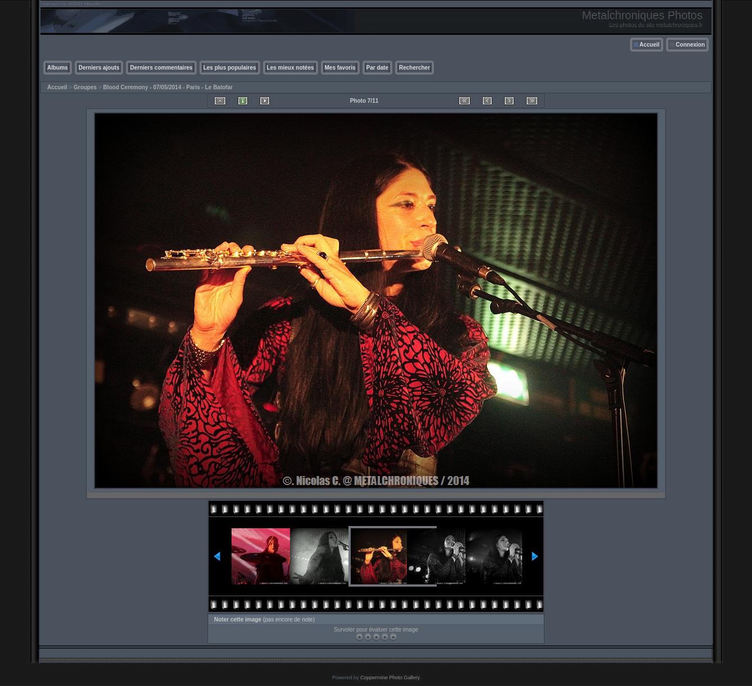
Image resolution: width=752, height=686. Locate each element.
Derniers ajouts (99, 68)
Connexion (690, 45)
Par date (377, 68)
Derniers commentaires (161, 68)
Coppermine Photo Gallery (390, 677)
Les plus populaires (229, 68)
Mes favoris (340, 68)
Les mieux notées (290, 68)
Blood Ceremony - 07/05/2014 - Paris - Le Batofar (168, 87)
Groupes (85, 87)
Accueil (650, 45)
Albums (57, 68)
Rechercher (414, 68)
